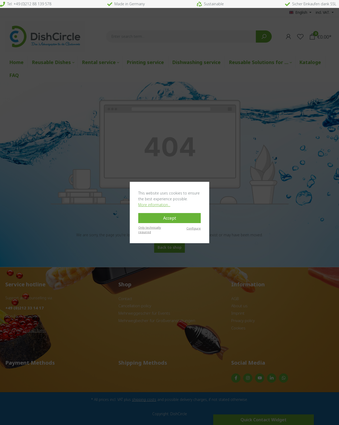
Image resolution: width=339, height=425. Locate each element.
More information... (154, 204)
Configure (193, 228)
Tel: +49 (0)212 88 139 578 (25, 3)
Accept (169, 218)
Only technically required (149, 229)
